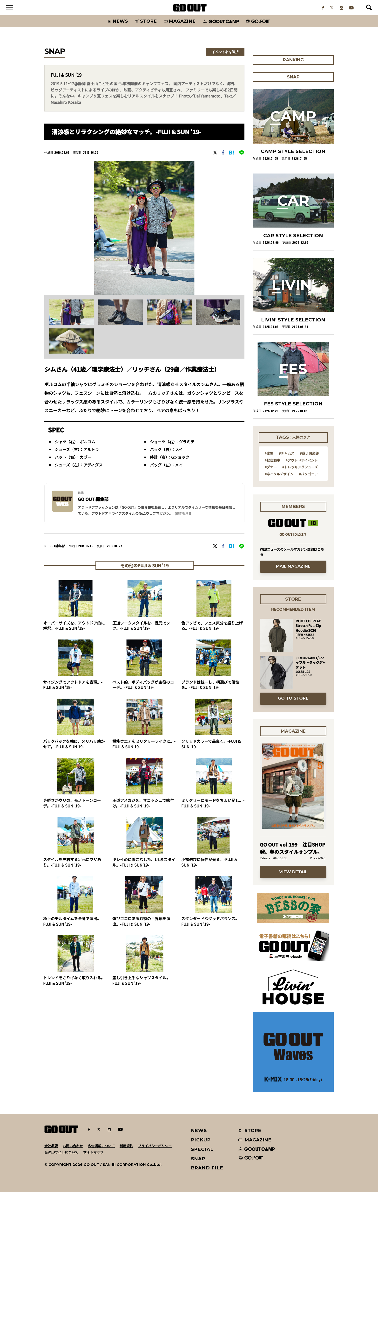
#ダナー (271, 601)
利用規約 (126, 1280)
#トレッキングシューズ (300, 601)
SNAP (198, 1293)
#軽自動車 (272, 594)
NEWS (199, 1265)
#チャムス (286, 587)
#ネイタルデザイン (279, 608)
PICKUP (201, 1275)
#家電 (269, 587)
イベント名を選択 (225, 58)
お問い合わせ (73, 1280)
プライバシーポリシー (155, 1280)
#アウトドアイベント (302, 594)
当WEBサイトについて (61, 1286)
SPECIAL (202, 1284)
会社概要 (51, 1280)
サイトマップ (93, 1286)
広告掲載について (101, 1280)
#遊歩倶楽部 (309, 587)
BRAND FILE (207, 1303)
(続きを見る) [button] (183, 520)
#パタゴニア (308, 608)
